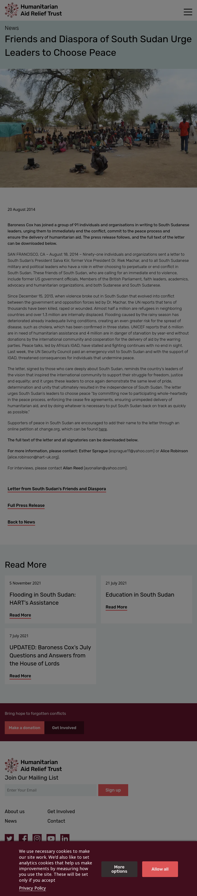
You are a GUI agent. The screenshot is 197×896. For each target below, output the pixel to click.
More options (119, 869)
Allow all (160, 869)
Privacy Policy (32, 888)
